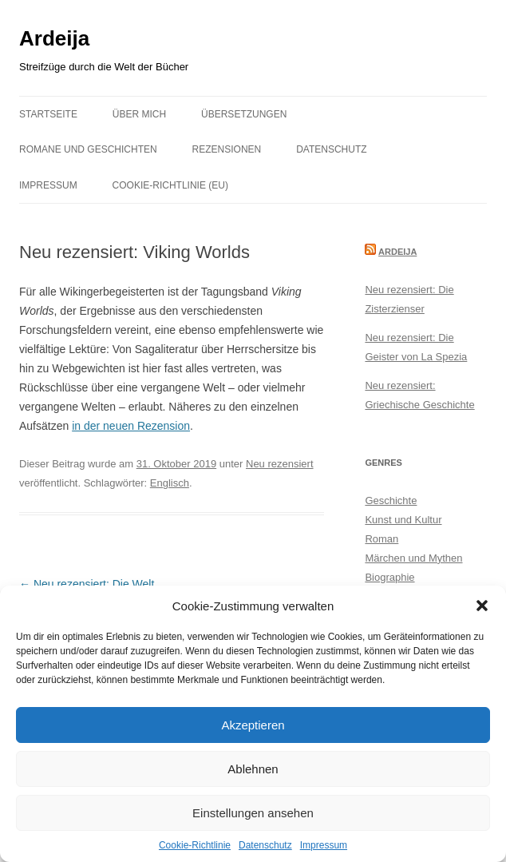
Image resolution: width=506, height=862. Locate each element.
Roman (381, 539)
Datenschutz (265, 845)
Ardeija (54, 38)
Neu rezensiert (280, 464)
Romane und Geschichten (88, 149)
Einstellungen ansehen (253, 813)
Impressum (323, 845)
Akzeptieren (252, 725)
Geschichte (391, 500)
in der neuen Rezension (131, 425)
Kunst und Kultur (403, 520)
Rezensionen (227, 149)
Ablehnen (252, 769)
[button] (482, 606)
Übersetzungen (244, 114)
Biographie (389, 577)
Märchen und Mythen (413, 558)
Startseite (48, 114)
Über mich (139, 114)
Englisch (169, 483)
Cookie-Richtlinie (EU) (170, 185)
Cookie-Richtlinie (195, 845)
